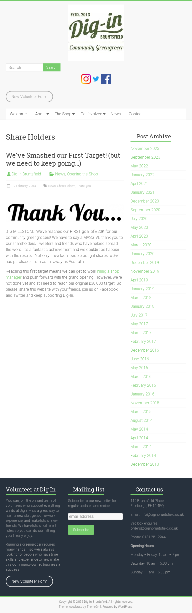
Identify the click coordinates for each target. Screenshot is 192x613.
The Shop (63, 114)
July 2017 (139, 315)
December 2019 (144, 262)
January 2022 (142, 174)
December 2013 (144, 464)
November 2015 (144, 402)
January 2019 (142, 288)
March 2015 (141, 411)
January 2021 (142, 192)
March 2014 (141, 446)
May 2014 (139, 429)
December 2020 (144, 201)
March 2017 (141, 332)
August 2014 (141, 420)
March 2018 (141, 297)
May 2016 (139, 367)
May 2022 (139, 166)
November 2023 (144, 148)
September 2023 (145, 157)
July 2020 (139, 218)
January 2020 (142, 253)
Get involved (91, 114)
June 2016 (139, 359)
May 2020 (139, 227)
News (116, 114)
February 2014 (143, 455)
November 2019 (144, 271)
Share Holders (66, 186)
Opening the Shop (82, 174)
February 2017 (143, 341)
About (40, 114)
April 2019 (139, 280)
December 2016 (144, 350)
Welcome (18, 114)
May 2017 (139, 324)
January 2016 (142, 394)
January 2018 (142, 306)
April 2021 (139, 183)
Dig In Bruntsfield (26, 174)
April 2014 (139, 438)
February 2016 (143, 385)
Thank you (84, 186)
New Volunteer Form (29, 96)
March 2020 (141, 245)
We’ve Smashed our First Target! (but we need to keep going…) (63, 159)
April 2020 (139, 236)
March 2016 (141, 376)
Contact (136, 114)
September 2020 (145, 210)
